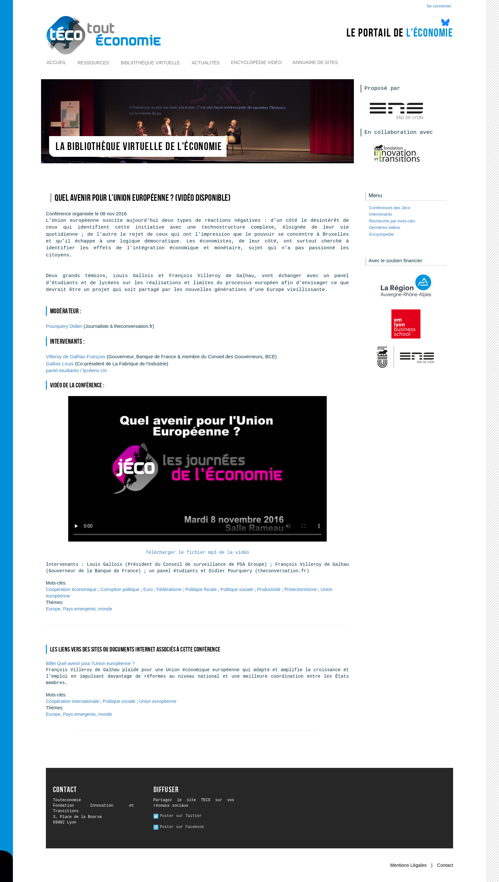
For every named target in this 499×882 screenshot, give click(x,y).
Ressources (93, 62)
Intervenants (380, 214)
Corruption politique (119, 589)
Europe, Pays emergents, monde (79, 608)
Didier (64, 326)
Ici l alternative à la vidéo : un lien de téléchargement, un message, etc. (197, 469)
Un (76, 370)
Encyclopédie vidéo (256, 62)
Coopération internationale (72, 701)
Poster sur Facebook (182, 827)
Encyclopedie (381, 234)
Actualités (205, 62)
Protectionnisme (300, 589)
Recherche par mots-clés (392, 221)
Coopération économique (71, 589)
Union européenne (157, 701)
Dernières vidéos (384, 227)
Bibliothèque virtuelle (150, 62)
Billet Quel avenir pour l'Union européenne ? (90, 663)
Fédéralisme (168, 589)
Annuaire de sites (315, 62)
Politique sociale (236, 589)
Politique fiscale (201, 589)
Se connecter (439, 6)
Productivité (269, 589)
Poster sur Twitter (181, 816)
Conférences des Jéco (389, 207)
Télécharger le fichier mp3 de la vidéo (197, 552)
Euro (148, 589)
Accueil (56, 62)
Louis (60, 363)
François (75, 356)
